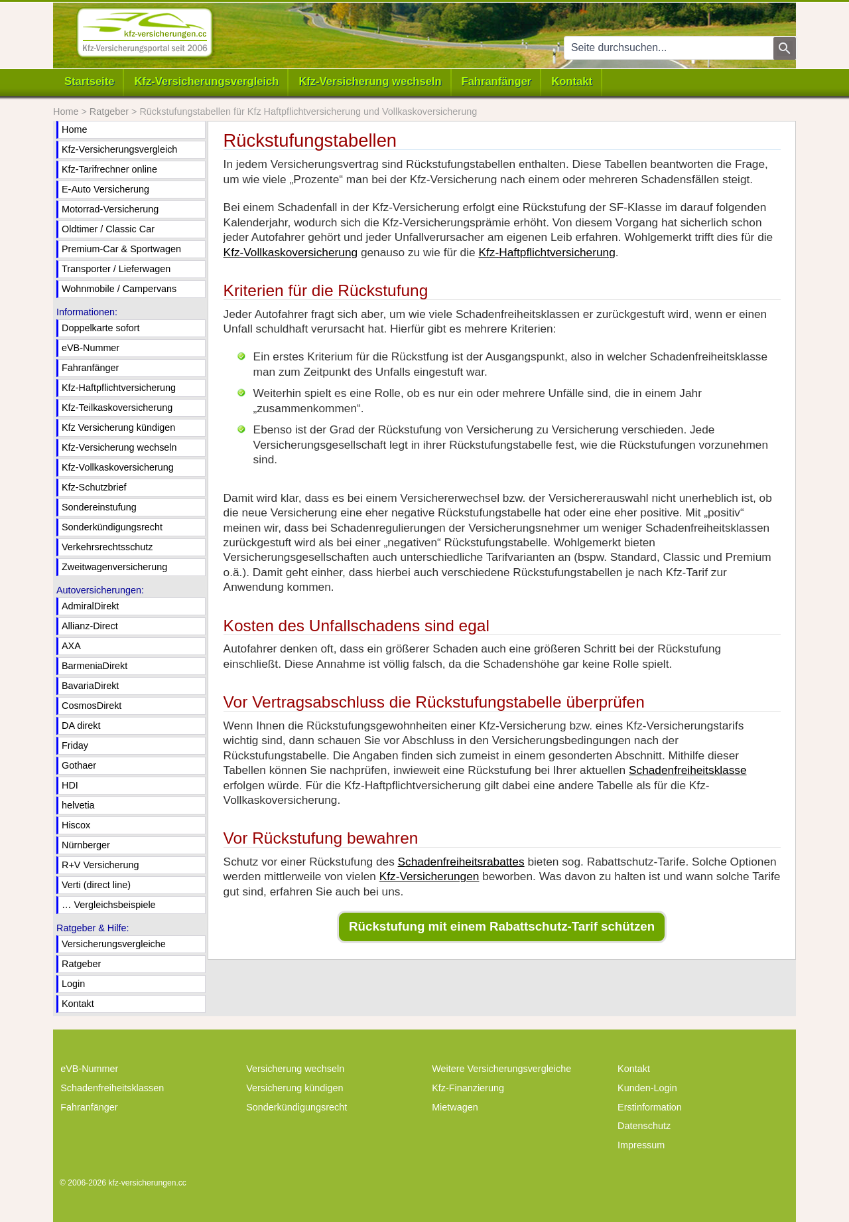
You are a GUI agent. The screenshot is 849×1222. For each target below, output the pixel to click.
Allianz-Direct (90, 626)
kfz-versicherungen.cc (147, 1182)
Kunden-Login (647, 1088)
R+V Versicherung (100, 865)
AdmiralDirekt (90, 606)
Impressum (641, 1145)
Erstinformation (650, 1107)
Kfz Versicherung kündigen (118, 427)
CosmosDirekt (91, 705)
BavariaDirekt (90, 685)
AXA (71, 646)
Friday (75, 745)
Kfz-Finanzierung (468, 1088)
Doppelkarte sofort (101, 328)
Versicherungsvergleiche (114, 944)
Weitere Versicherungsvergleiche (501, 1068)
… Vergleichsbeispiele (109, 904)
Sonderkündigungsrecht (112, 527)
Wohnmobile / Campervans (119, 288)
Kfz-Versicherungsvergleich (206, 81)
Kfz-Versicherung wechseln (369, 81)
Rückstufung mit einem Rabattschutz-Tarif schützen (502, 926)
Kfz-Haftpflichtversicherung (546, 252)
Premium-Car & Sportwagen (121, 249)
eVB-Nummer (90, 348)
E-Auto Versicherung (105, 189)
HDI (70, 785)
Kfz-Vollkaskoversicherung (291, 252)
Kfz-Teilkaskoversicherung (117, 407)
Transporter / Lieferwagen (116, 269)
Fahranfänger (497, 81)
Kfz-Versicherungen (429, 876)
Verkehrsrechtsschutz (107, 547)
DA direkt (81, 725)
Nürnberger (86, 845)
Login (73, 983)
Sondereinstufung (99, 507)
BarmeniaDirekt (94, 665)
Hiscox (76, 825)
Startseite (89, 81)
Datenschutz (644, 1125)
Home (74, 129)
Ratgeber (81, 963)
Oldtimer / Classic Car (108, 229)
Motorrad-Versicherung (110, 209)
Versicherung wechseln (295, 1068)
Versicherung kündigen (294, 1088)
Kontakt (571, 81)
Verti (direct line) (96, 884)
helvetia (78, 805)
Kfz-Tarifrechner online (109, 169)
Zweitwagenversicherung (114, 567)
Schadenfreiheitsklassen (112, 1088)
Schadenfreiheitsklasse (688, 770)
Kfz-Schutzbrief (94, 487)
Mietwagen (455, 1107)
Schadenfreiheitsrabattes (461, 861)
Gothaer (79, 765)
